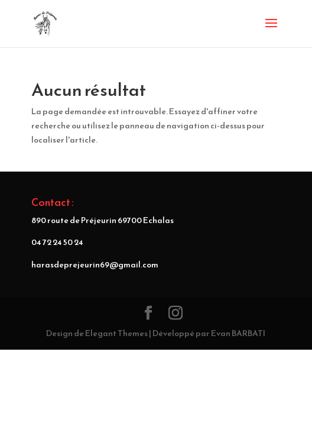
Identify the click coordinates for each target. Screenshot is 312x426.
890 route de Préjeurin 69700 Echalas (102, 220)
